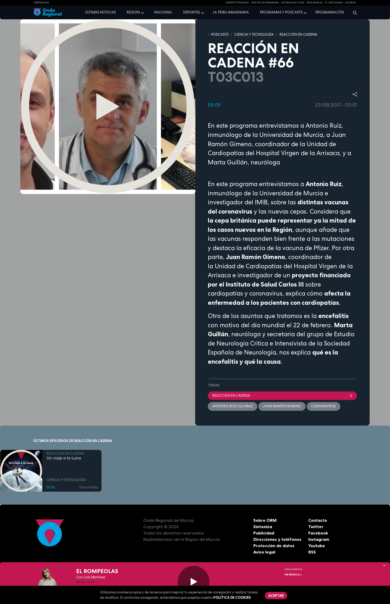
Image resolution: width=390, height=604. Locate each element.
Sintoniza (262, 526)
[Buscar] (353, 12)
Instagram (318, 539)
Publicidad (263, 533)
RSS (312, 552)
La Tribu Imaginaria (231, 12)
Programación (329, 12)
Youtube (316, 545)
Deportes (191, 12)
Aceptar (276, 595)
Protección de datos (274, 545)
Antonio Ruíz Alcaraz (232, 406)
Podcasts (219, 34)
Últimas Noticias (293, 2)
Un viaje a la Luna (64, 458)
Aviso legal (264, 552)
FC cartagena (334, 2)
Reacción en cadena (282, 395)
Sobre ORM (265, 520)
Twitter (315, 526)
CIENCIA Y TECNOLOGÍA (254, 34)
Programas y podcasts (281, 12)
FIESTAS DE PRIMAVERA (265, 2)
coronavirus (323, 406)
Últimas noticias (100, 12)
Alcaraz (350, 2)
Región (133, 12)
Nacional (163, 12)
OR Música (293, 574)
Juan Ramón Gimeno (282, 406)
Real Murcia (315, 2)
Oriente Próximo (237, 2)
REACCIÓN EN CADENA (298, 34)
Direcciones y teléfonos (277, 539)
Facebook (318, 533)
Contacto (317, 520)
